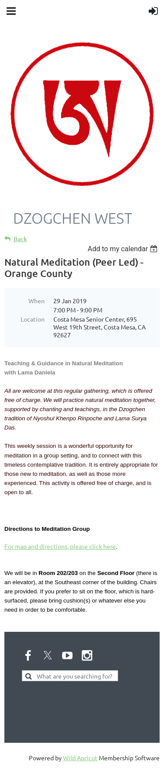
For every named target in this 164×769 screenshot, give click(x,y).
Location (33, 319)
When (36, 301)
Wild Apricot (80, 758)
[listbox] (123, 248)
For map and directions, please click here (60, 546)
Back (20, 239)
